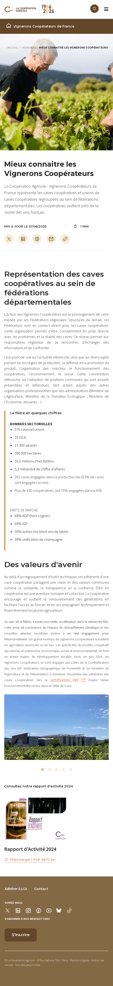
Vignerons (29, 47)
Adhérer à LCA (16, 888)
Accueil (13, 47)
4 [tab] (63, 769)
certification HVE (64, 680)
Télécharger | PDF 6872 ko (29, 859)
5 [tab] (70, 769)
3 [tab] (56, 769)
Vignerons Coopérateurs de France (40, 25)
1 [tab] (42, 769)
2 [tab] (49, 769)
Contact (41, 888)
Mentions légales (79, 960)
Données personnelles (27, 965)
